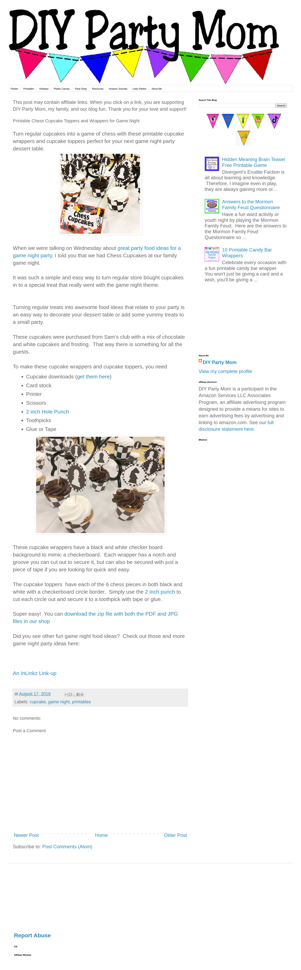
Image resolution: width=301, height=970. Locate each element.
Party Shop (81, 88)
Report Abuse (32, 935)
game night (59, 701)
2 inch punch (159, 592)
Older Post (175, 835)
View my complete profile (225, 371)
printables (81, 701)
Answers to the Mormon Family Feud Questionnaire (251, 204)
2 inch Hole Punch (47, 412)
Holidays (44, 88)
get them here (93, 377)
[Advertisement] (243, 320)
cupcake (38, 701)
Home (101, 835)
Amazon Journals (118, 88)
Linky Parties (139, 88)
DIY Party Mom (220, 362)
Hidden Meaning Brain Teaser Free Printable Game (254, 162)
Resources (98, 88)
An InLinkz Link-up (34, 673)
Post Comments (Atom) (67, 846)
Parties (14, 88)
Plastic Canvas (62, 88)
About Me (157, 88)
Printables (28, 88)
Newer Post (26, 835)
